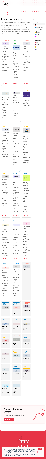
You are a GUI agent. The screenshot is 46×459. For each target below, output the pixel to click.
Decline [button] (40, 451)
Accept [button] (40, 448)
